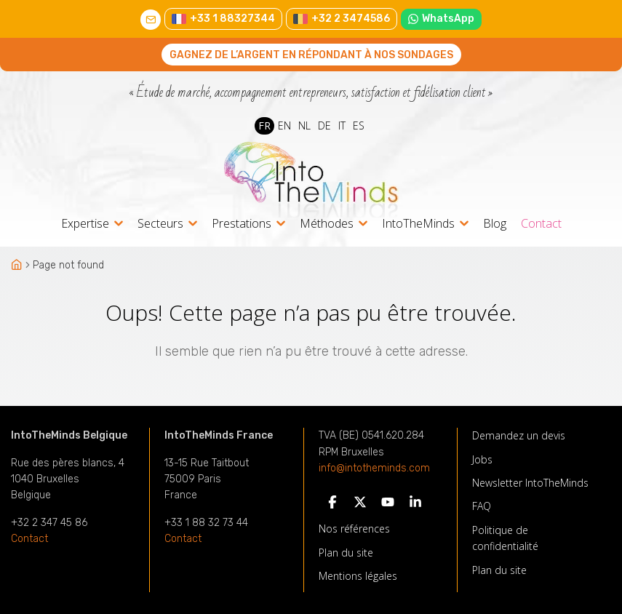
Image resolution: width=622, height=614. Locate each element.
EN (284, 125)
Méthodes (327, 224)
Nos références (354, 528)
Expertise (85, 224)
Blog (494, 223)
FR (264, 125)
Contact (541, 223)
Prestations (241, 224)
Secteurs (160, 224)
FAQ (481, 506)
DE (324, 125)
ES (358, 125)
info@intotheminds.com (374, 468)
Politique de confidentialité (505, 538)
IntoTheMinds (418, 224)
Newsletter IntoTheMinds (530, 483)
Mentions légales (358, 576)
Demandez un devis (518, 435)
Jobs (482, 459)
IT (342, 125)
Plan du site (346, 552)
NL (304, 125)
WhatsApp (441, 18)
